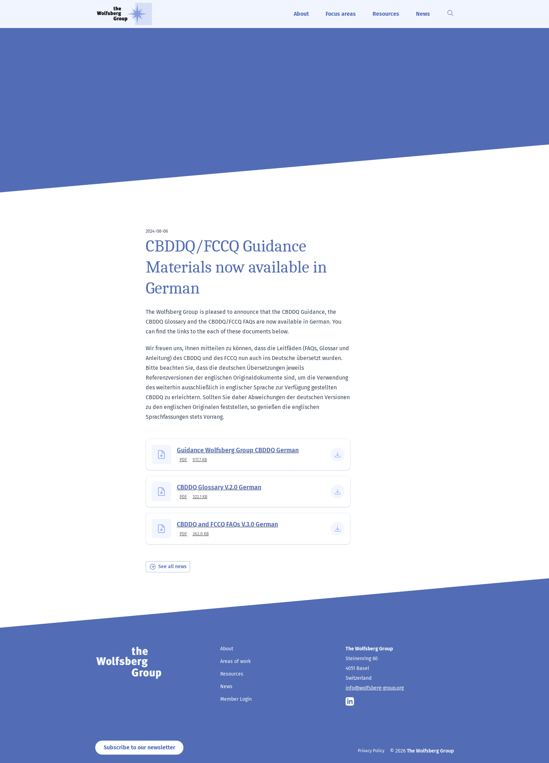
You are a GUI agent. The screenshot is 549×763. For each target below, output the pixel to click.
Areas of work (235, 661)
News (423, 13)
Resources (386, 13)
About (301, 13)
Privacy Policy (371, 750)
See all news (168, 566)
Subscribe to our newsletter (139, 747)
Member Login (236, 699)
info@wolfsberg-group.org (375, 688)
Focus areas (341, 13)
